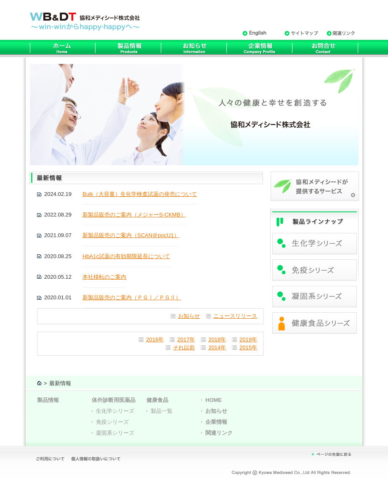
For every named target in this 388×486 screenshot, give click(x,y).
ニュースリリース (235, 316)
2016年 (155, 339)
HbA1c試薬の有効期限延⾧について (126, 256)
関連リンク (219, 433)
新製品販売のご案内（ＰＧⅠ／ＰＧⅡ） (131, 297)
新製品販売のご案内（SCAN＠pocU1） (130, 235)
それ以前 (184, 347)
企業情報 (216, 422)
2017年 (186, 339)
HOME (213, 400)
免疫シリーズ (112, 422)
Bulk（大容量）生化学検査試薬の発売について (139, 194)
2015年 (248, 347)
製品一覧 (162, 411)
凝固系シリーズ (115, 433)
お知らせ (189, 316)
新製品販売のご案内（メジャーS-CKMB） (134, 214)
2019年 (248, 339)
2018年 (217, 339)
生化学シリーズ (115, 411)
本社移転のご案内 (104, 277)
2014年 (217, 347)
